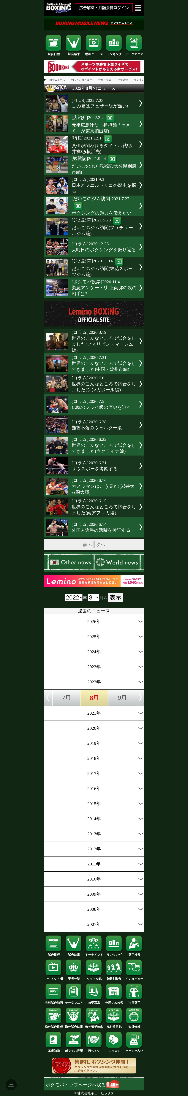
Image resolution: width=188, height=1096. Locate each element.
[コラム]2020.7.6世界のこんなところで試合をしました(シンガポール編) (104, 383)
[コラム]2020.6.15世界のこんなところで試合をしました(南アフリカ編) (104, 506)
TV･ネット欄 (54, 977)
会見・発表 (104, 79)
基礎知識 (54, 1049)
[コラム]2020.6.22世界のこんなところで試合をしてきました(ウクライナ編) (104, 445)
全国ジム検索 (114, 1001)
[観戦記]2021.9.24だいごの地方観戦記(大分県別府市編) (104, 165)
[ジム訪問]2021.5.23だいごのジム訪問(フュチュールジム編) (102, 227)
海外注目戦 (114, 1025)
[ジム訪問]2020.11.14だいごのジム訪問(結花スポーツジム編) (102, 267)
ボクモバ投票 (74, 1049)
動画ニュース (94, 53)
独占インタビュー (81, 79)
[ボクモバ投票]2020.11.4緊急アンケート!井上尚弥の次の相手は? (104, 287)
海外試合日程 (54, 1025)
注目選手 (134, 1001)
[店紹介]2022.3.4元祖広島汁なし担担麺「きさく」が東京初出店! (101, 124)
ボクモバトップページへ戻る (82, 1084)
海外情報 (134, 1025)
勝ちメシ (94, 1049)
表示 (115, 597)
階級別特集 (114, 977)
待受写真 (94, 1001)
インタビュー (134, 977)
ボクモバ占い (134, 1050)
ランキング (114, 53)
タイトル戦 (94, 977)
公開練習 (122, 79)
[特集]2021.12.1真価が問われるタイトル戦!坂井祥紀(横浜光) (102, 145)
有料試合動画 (54, 1001)
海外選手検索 (94, 1026)
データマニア (134, 53)
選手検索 (134, 953)
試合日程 (54, 53)
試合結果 (74, 53)
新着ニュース (57, 79)
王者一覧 (74, 977)
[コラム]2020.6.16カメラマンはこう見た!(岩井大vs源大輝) (103, 486)
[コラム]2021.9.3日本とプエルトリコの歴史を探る (104, 185)
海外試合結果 (74, 1025)
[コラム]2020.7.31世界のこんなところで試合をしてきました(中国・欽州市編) (104, 363)
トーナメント (94, 953)
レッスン (114, 1050)
